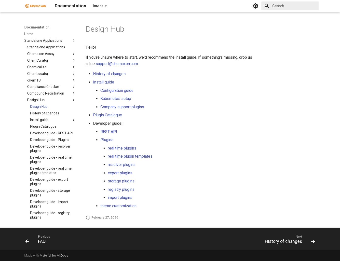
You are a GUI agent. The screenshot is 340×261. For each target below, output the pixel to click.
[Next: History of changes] (288, 240)
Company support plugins (122, 107)
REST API (108, 131)
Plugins (106, 139)
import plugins (120, 197)
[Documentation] (35, 6)
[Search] (290, 5)
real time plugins (122, 148)
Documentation (37, 27)
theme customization (118, 206)
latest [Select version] (98, 6)
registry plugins (121, 189)
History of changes (109, 73)
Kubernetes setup (115, 98)
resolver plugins (122, 164)
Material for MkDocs (54, 255)
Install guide (103, 82)
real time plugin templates (130, 156)
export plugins (120, 173)
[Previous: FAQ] (39, 240)
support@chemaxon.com (117, 63)
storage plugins (121, 181)
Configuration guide (117, 90)
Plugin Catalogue (107, 115)
